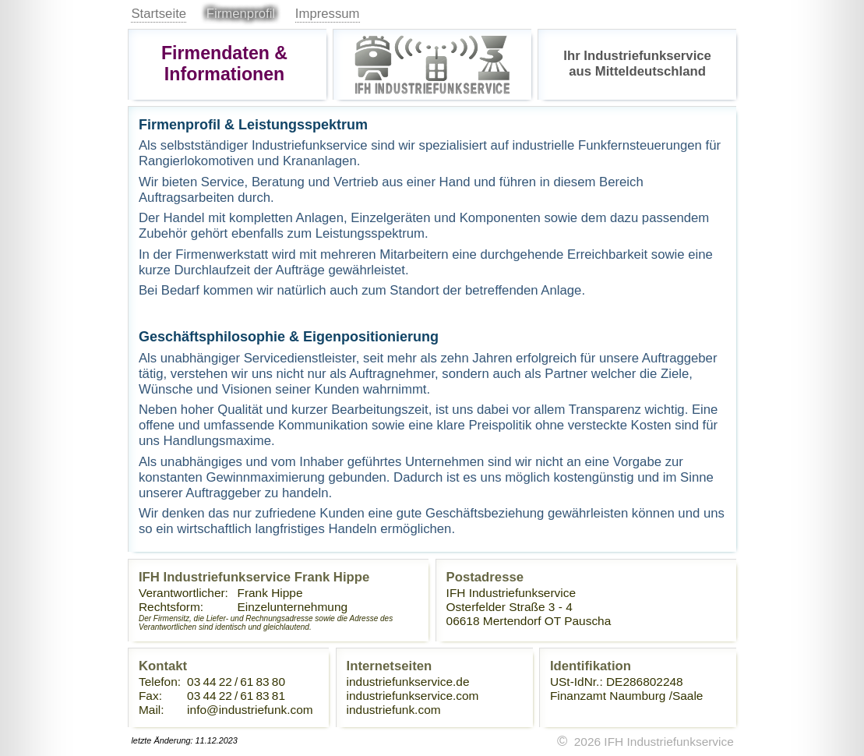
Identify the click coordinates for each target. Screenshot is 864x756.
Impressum (327, 13)
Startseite (158, 13)
